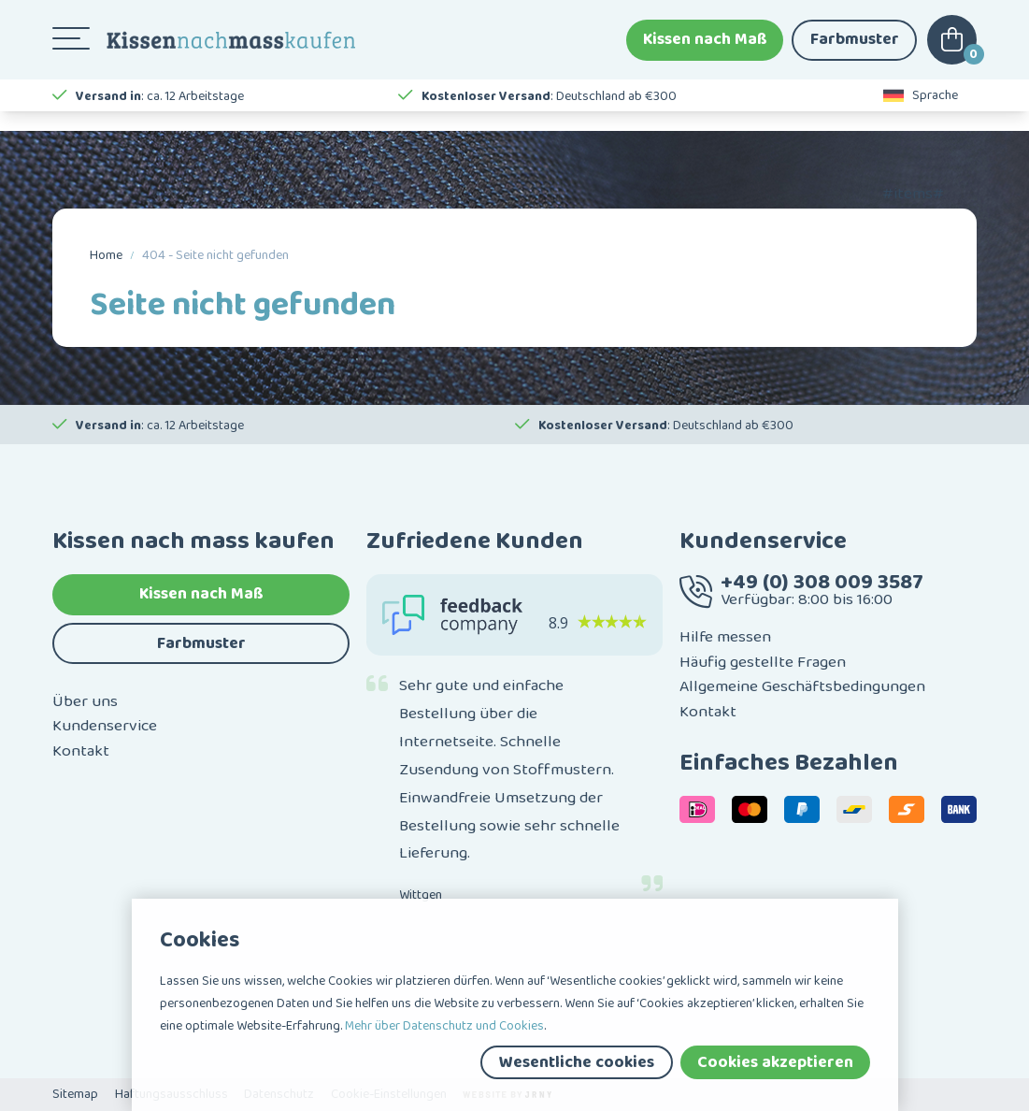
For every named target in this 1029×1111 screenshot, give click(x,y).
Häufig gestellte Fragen (762, 662)
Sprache (920, 112)
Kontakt (80, 751)
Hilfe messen (725, 637)
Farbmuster (854, 47)
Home (106, 255)
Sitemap (75, 1094)
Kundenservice (104, 726)
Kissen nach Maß (705, 47)
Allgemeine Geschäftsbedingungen (802, 686)
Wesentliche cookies (576, 1062)
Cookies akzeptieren (775, 1062)
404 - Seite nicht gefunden (215, 255)
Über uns (85, 701)
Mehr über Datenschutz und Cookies (444, 1026)
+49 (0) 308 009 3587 (822, 582)
